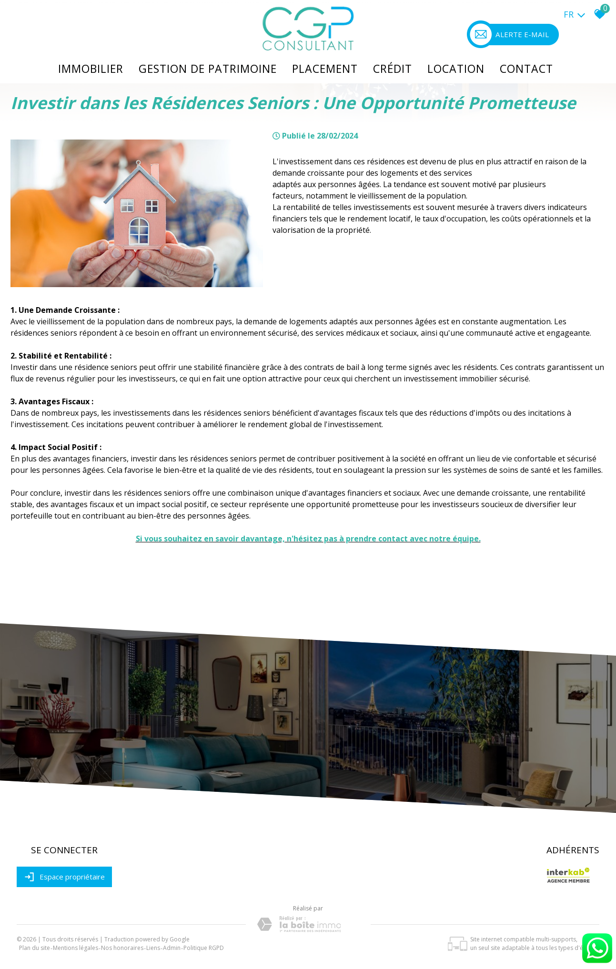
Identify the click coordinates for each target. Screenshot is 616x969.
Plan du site (34, 948)
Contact (526, 68)
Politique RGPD (203, 948)
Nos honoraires (122, 948)
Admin (172, 948)
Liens (153, 948)
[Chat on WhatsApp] (597, 963)
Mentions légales (75, 948)
